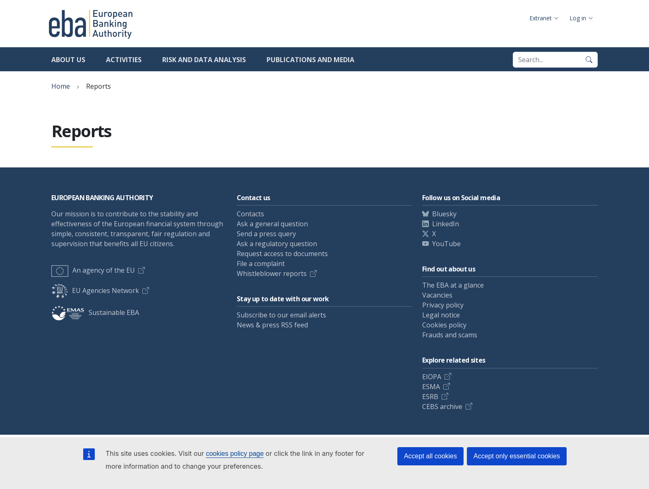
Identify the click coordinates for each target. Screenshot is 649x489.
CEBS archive (442, 406)
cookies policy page (235, 453)
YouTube (446, 243)
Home (60, 86)
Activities (124, 59)
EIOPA (431, 376)
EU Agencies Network (95, 290)
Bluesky (444, 213)
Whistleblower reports (272, 273)
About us (68, 59)
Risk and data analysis (204, 59)
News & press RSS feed (272, 324)
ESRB (430, 396)
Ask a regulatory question (277, 243)
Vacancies (437, 295)
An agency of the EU (93, 270)
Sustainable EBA (95, 312)
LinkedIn (445, 223)
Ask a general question (272, 223)
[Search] (589, 60)
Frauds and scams (449, 334)
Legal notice (441, 315)
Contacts (250, 213)
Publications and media (310, 59)
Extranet (540, 18)
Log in (578, 18)
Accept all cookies (430, 456)
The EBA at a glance (453, 285)
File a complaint (261, 263)
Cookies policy (444, 324)
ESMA (431, 386)
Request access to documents (282, 253)
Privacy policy (443, 305)
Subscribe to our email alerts (281, 315)
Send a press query (266, 233)
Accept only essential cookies (517, 456)
